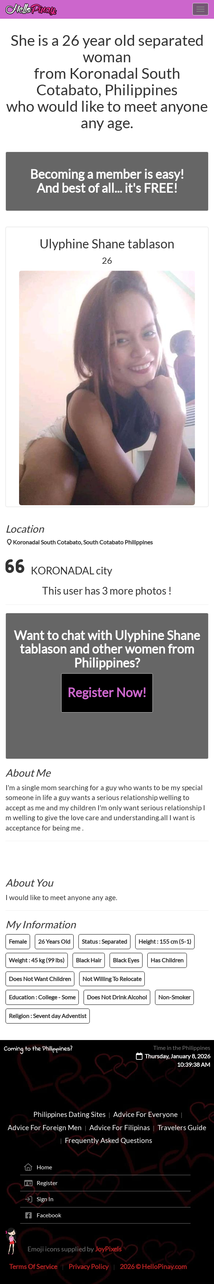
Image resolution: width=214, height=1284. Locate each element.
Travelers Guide (182, 1127)
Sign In (45, 1198)
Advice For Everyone (145, 1114)
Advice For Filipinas (119, 1127)
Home (44, 1166)
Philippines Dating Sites (69, 1114)
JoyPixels (108, 1249)
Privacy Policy (88, 1266)
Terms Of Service (33, 1266)
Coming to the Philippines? (38, 1049)
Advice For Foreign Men (45, 1127)
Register (47, 1182)
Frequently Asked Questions (108, 1140)
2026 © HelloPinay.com (153, 1266)
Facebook (49, 1214)
